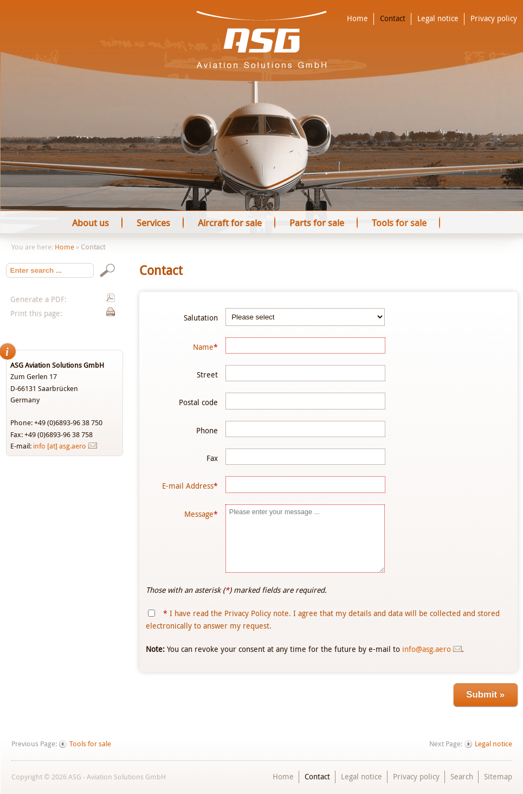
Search (461, 776)
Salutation (201, 317)
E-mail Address (190, 486)
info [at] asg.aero (59, 446)
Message (201, 514)
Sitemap (498, 776)
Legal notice (438, 18)
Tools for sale (90, 743)
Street (207, 374)
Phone (207, 430)
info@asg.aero (426, 649)
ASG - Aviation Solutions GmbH (261, 39)
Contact (392, 18)
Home (357, 18)
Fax (212, 458)
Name (205, 347)
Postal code (198, 402)
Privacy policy (493, 18)
